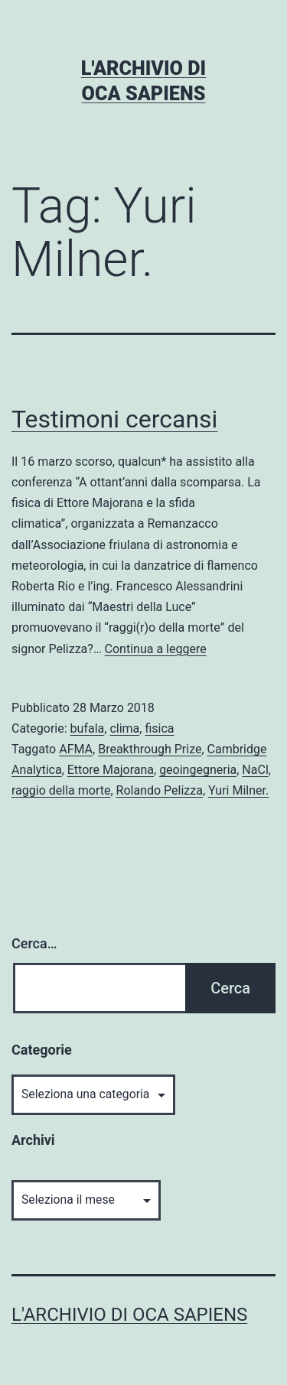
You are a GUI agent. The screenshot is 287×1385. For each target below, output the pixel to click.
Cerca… (34, 943)
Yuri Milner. (238, 790)
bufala (87, 728)
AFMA (76, 749)
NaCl (255, 769)
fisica (159, 728)
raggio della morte (60, 790)
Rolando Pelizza (159, 790)
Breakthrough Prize (149, 749)
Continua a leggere (156, 649)
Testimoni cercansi (114, 419)
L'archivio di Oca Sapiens (129, 1314)
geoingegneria (197, 769)
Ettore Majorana (110, 769)
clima (124, 728)
